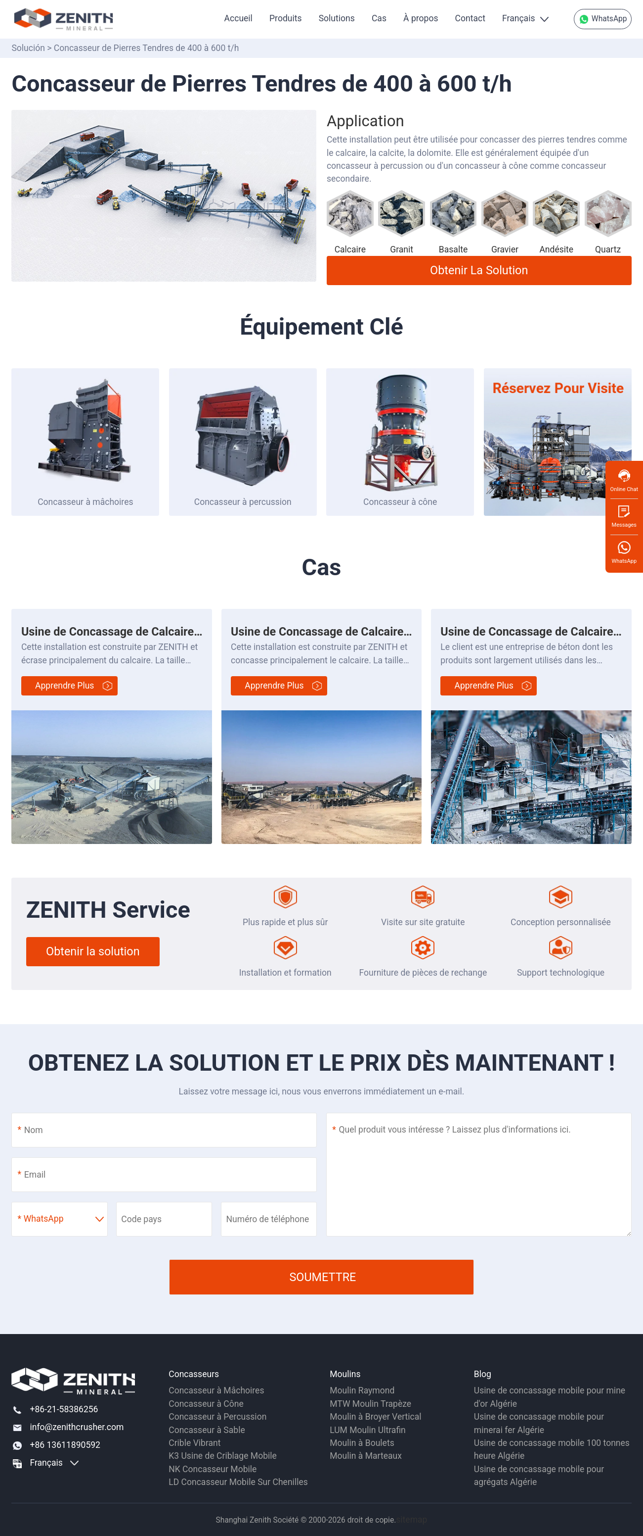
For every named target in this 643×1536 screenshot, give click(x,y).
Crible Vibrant (194, 1443)
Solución (28, 48)
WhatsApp (602, 19)
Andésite (556, 249)
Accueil (238, 18)
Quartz (608, 249)
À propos (420, 18)
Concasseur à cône (400, 502)
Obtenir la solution (479, 270)
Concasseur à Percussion (217, 1417)
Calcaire (350, 249)
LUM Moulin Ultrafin (368, 1430)
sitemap (411, 1520)
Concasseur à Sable (207, 1430)
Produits (285, 18)
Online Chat (624, 480)
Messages (624, 516)
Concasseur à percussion (243, 502)
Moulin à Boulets (362, 1443)
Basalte (453, 249)
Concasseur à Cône (206, 1404)
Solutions (337, 18)
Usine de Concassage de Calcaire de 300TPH (138, 632)
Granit (401, 249)
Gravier (504, 249)
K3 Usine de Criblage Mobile (223, 1456)
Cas (379, 18)
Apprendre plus (64, 686)
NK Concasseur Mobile (213, 1469)
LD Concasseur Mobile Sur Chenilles (238, 1482)
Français (518, 18)
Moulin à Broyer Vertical (375, 1417)
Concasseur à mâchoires (85, 502)
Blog (482, 1374)
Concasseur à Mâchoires (216, 1390)
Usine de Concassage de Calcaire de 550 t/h (345, 632)
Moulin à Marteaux (366, 1456)
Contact (470, 18)
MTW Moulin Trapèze (370, 1404)
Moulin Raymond (362, 1390)
